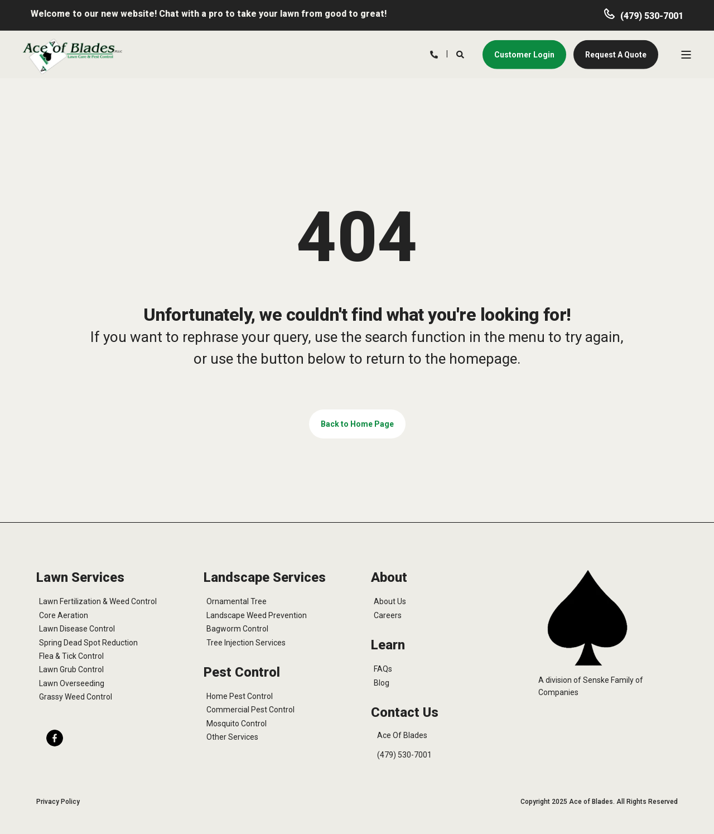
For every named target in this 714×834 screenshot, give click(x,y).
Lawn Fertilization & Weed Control (98, 601)
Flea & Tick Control (71, 656)
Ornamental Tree (236, 601)
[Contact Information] (434, 53)
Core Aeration (63, 615)
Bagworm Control (237, 628)
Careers (388, 615)
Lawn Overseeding (71, 683)
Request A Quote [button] (616, 54)
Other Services (232, 736)
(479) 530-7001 (651, 16)
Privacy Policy (58, 802)
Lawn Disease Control (77, 628)
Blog (381, 682)
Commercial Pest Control (250, 709)
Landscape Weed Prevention (256, 615)
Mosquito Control (236, 723)
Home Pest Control (239, 696)
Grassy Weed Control (75, 696)
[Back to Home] (72, 55)
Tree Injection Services (246, 642)
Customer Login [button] (524, 54)
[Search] (461, 53)
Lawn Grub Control (71, 669)
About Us (390, 601)
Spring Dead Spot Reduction (88, 642)
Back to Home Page (357, 424)
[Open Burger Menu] (686, 54)
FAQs (383, 668)
